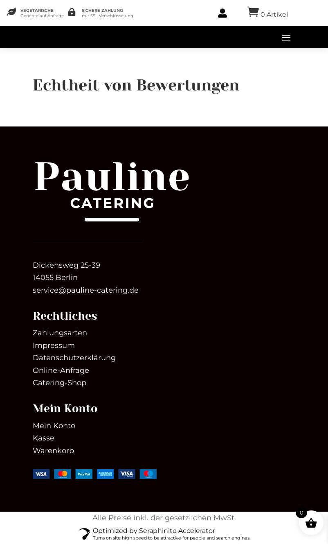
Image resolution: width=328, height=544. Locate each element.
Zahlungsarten (60, 332)
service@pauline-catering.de (86, 290)
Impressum (54, 345)
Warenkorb (53, 450)
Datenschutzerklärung (74, 357)
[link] (112, 223)
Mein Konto (54, 425)
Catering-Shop (59, 382)
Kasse (43, 437)
